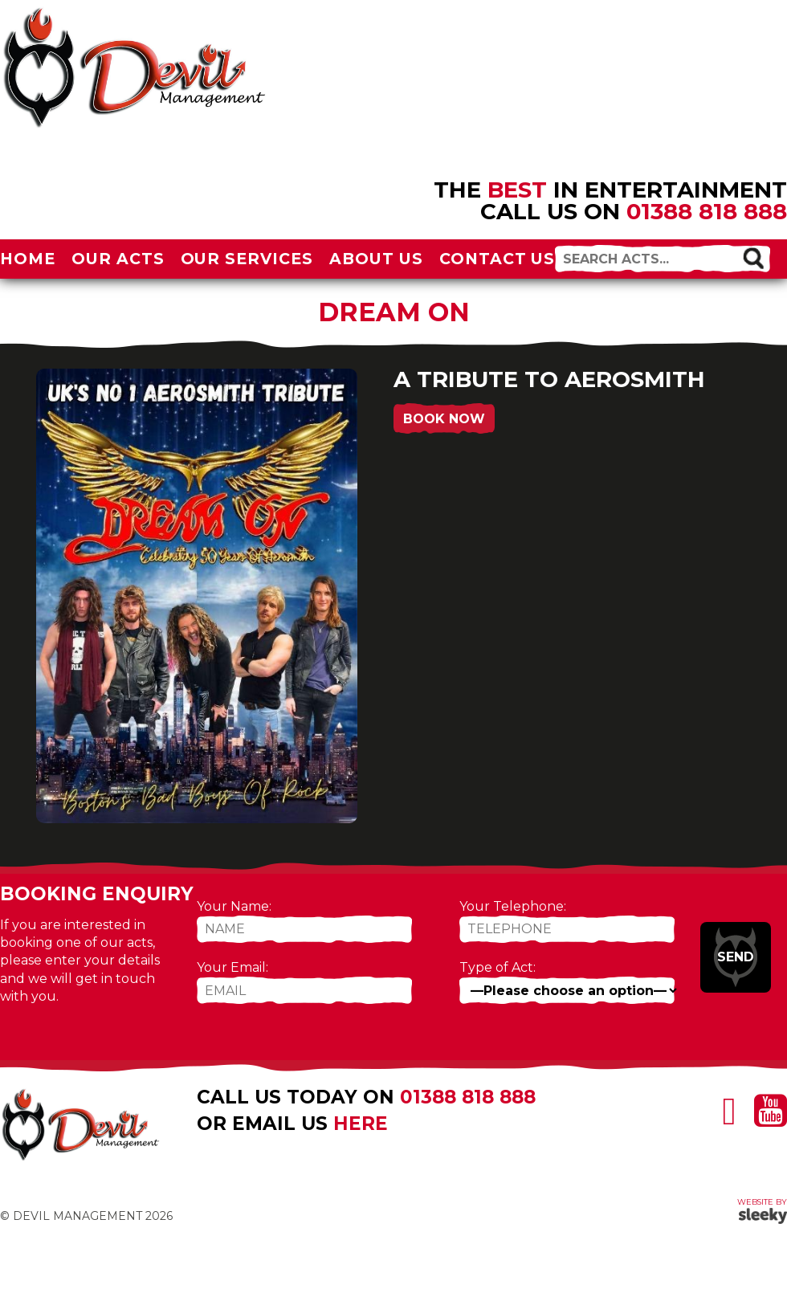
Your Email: (232, 967)
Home (27, 258)
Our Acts (118, 258)
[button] (753, 258)
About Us (376, 258)
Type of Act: (497, 967)
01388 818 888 (706, 211)
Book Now (444, 418)
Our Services (247, 258)
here (360, 1123)
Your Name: (234, 906)
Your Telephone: (512, 906)
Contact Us (497, 258)
